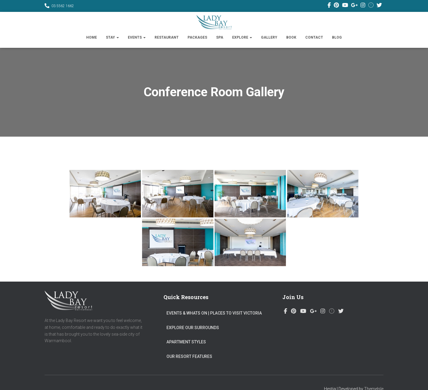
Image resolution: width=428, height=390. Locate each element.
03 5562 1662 (62, 6)
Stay (112, 37)
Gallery (269, 37)
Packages (197, 37)
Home (91, 37)
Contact (314, 37)
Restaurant (167, 37)
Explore (242, 37)
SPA (219, 37)
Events (137, 37)
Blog (337, 37)
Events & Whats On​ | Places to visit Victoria (214, 313)
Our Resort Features (189, 356)
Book (291, 37)
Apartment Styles (186, 342)
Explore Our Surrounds (192, 327)
